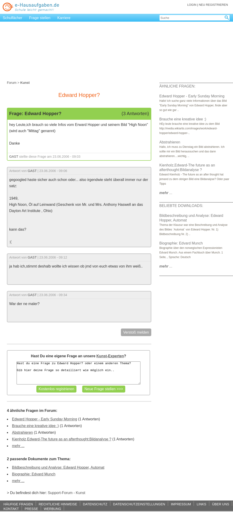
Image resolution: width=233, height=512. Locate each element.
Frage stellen (40, 18)
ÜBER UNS (220, 504)
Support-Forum (60, 493)
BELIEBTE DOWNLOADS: (181, 206)
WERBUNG (52, 508)
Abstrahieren (22, 432)
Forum (12, 82)
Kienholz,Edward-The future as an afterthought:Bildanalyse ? (61, 439)
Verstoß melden (136, 332)
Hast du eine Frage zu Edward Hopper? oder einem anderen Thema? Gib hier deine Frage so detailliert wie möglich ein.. (78, 372)
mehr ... (18, 446)
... (165, 193)
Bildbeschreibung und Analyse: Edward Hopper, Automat (58, 467)
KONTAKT (11, 508)
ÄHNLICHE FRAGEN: (177, 86)
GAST (13, 156)
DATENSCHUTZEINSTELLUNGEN (139, 504)
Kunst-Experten (110, 356)
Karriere (63, 18)
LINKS (201, 504)
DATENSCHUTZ (95, 504)
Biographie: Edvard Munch (33, 474)
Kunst (80, 493)
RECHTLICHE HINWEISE (58, 504)
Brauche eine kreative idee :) (35, 426)
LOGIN (191, 4)
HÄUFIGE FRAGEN (18, 504)
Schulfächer (12, 18)
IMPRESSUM (181, 504)
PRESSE (31, 508)
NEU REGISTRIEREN (213, 4)
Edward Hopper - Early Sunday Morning (44, 419)
